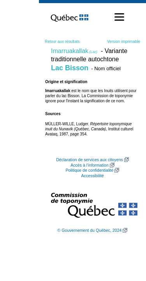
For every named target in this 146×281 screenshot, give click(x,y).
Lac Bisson (69, 68)
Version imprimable (123, 41)
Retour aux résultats (62, 41)
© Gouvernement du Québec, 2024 (90, 230)
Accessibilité (92, 175)
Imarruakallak (74, 51)
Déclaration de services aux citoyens (89, 159)
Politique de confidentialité (90, 170)
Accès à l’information (89, 165)
